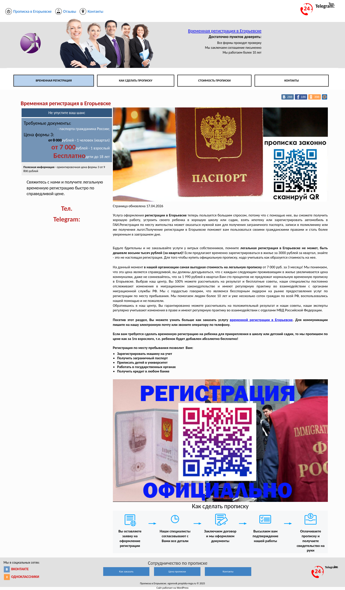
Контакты (291, 80)
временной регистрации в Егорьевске (261, 320)
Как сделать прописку (135, 80)
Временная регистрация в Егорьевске (225, 31)
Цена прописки (177, 571)
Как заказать (126, 571)
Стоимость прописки (214, 80)
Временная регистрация (54, 80)
